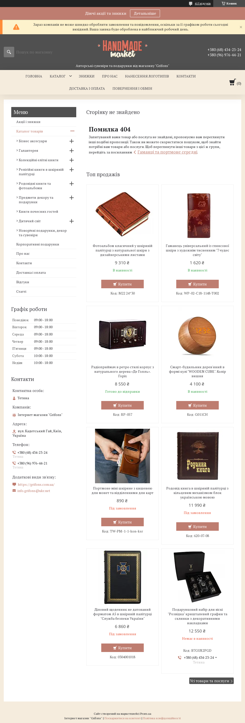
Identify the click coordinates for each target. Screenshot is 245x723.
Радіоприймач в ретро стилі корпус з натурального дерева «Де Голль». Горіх (122, 371)
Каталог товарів (29, 131)
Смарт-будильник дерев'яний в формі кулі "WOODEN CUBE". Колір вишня (197, 371)
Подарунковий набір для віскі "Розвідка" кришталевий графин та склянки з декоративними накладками (197, 616)
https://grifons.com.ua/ (36, 484)
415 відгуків (203, 3)
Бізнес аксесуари (33, 140)
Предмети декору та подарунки (36, 199)
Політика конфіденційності (162, 718)
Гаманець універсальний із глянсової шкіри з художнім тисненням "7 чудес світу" (197, 250)
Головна (34, 76)
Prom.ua (145, 714)
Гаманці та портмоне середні (167, 152)
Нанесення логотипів (147, 76)
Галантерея (28, 150)
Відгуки (22, 282)
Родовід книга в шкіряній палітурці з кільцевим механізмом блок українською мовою (197, 493)
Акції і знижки (28, 121)
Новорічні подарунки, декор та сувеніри (43, 232)
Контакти (186, 76)
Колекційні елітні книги (38, 160)
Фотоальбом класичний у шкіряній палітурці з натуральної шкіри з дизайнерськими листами (122, 250)
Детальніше (145, 13)
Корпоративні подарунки (37, 244)
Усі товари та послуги (209, 680)
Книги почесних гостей (38, 211)
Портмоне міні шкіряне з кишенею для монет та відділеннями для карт (123, 490)
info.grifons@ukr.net (34, 490)
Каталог (58, 76)
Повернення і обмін (132, 88)
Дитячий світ (30, 220)
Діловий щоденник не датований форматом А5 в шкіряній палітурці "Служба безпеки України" (122, 614)
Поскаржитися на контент (122, 718)
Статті (21, 291)
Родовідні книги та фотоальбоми (35, 185)
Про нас (110, 76)
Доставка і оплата (87, 88)
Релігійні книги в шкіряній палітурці (41, 171)
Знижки (86, 76)
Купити (125, 284)
